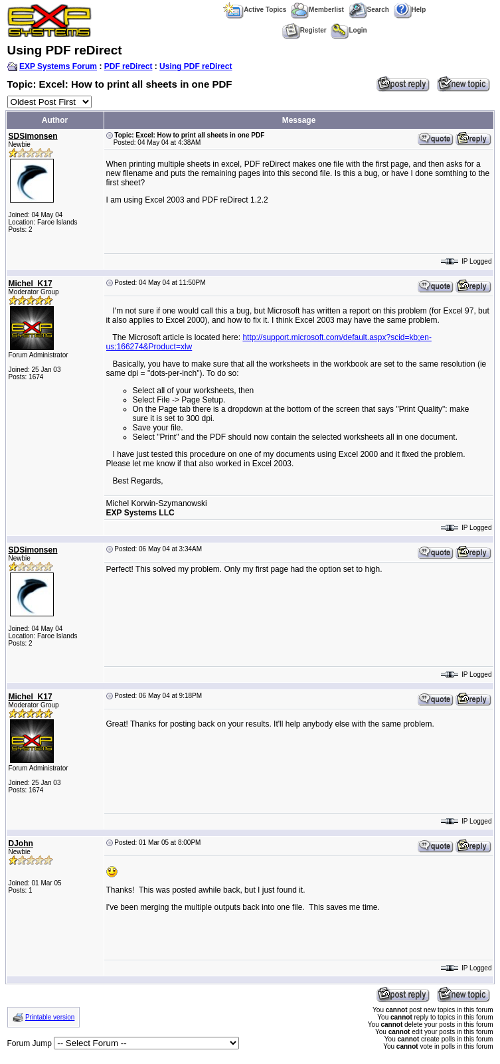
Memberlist (317, 9)
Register (304, 30)
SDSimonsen (33, 136)
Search (369, 9)
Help (410, 9)
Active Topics (254, 9)
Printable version (49, 1017)
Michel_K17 (30, 283)
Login (349, 30)
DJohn (21, 843)
